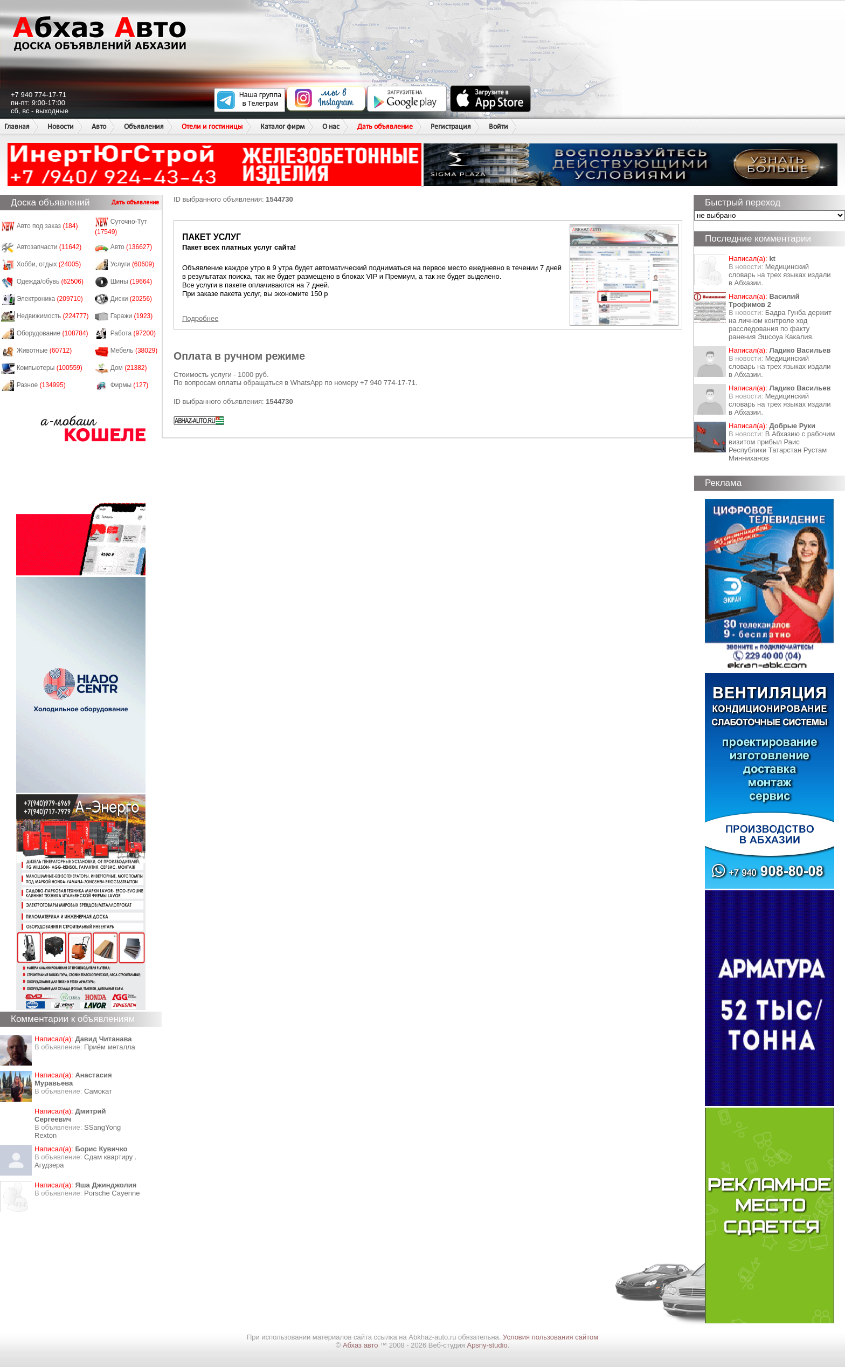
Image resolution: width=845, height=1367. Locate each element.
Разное (41, 385)
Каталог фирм (282, 126)
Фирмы (129, 385)
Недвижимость (53, 316)
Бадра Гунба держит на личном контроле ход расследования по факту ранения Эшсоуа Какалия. (780, 324)
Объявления (144, 126)
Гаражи (131, 316)
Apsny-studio (487, 1345)
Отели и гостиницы (212, 126)
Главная (17, 126)
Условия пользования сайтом (550, 1337)
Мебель (134, 350)
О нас (331, 126)
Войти (498, 126)
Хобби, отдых (49, 264)
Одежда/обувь (50, 281)
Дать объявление (385, 126)
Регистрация (451, 126)
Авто (99, 126)
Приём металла (109, 1047)
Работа (133, 333)
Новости (60, 126)
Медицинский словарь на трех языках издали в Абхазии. (780, 275)
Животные (44, 350)
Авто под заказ (47, 226)
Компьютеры (49, 368)
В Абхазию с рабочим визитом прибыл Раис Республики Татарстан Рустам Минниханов (782, 446)
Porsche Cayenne (112, 1193)
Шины (131, 281)
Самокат (98, 1091)
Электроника (50, 299)
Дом (128, 368)
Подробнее (200, 318)
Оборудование (52, 333)
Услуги (132, 264)
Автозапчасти (49, 247)
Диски (131, 299)
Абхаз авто (361, 1345)
